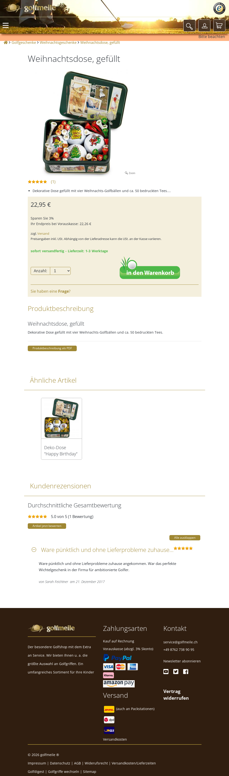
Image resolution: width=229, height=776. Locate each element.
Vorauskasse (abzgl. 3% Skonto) (128, 649)
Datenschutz (60, 763)
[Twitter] (175, 671)
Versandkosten (115, 739)
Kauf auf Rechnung (118, 641)
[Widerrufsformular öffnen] (176, 694)
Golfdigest (36, 771)
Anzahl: (40, 270)
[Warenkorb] (219, 25)
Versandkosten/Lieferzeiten (134, 763)
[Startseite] (6, 42)
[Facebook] (185, 671)
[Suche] (189, 25)
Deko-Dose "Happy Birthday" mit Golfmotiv (60, 451)
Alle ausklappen (184, 538)
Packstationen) (142, 709)
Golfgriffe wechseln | (65, 771)
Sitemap (89, 771)
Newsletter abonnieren (182, 661)
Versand (43, 233)
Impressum (37, 763)
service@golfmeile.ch (180, 642)
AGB (77, 763)
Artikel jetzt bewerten (47, 526)
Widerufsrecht (96, 763)
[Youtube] (165, 671)
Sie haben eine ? (50, 291)
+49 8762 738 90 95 (178, 649)
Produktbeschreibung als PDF (52, 348)
